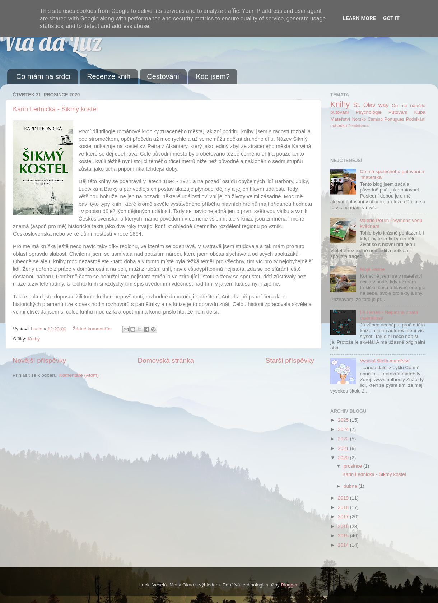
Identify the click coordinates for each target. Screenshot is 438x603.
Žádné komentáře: (93, 328)
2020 (344, 457)
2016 (344, 526)
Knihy (34, 339)
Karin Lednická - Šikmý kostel (55, 109)
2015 (344, 535)
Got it (391, 18)
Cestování (163, 76)
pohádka (338, 125)
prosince (353, 466)
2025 (344, 420)
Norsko (359, 119)
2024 (344, 429)
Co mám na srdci (43, 76)
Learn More (359, 18)
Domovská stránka (166, 360)
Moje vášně (372, 269)
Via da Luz (51, 41)
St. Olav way (371, 105)
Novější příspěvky (39, 360)
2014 (344, 545)
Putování (397, 112)
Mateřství (340, 119)
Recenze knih (108, 76)
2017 (344, 516)
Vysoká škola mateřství (384, 360)
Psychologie (368, 112)
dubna (351, 486)
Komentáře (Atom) (79, 375)
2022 (344, 438)
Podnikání (415, 119)
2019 (344, 498)
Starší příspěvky (290, 360)
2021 (344, 448)
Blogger (289, 585)
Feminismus (358, 126)
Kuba (419, 112)
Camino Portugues (386, 119)
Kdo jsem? (213, 76)
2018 (344, 507)
